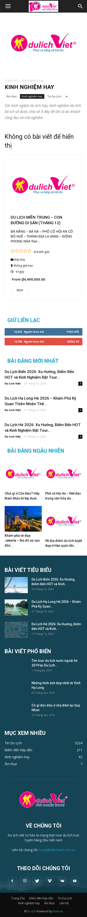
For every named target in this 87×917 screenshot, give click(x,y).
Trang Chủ (18, 898)
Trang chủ (11, 80)
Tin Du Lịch (54, 96)
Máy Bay (19, 260)
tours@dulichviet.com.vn (57, 850)
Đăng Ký (73, 341)
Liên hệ (64, 903)
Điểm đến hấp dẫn (41, 898)
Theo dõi (72, 331)
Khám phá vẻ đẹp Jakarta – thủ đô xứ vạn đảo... (22, 540)
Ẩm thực (11, 96)
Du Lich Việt (13, 383)
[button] (80, 6)
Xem (19, 290)
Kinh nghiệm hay (32, 96)
